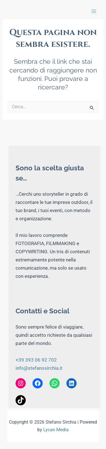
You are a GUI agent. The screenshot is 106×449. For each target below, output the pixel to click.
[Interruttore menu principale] (93, 11)
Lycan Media (56, 429)
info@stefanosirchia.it (39, 368)
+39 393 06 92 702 (36, 360)
